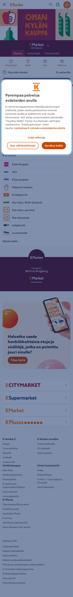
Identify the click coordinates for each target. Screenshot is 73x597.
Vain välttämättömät (23, 145)
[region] (36, 117)
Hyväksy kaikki (54, 145)
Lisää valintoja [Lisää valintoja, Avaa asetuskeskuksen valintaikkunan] (36, 137)
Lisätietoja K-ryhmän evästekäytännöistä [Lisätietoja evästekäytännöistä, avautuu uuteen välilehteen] (39, 128)
